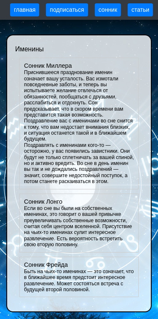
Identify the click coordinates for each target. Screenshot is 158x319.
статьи (140, 9)
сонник (108, 9)
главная (24, 9)
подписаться (67, 9)
